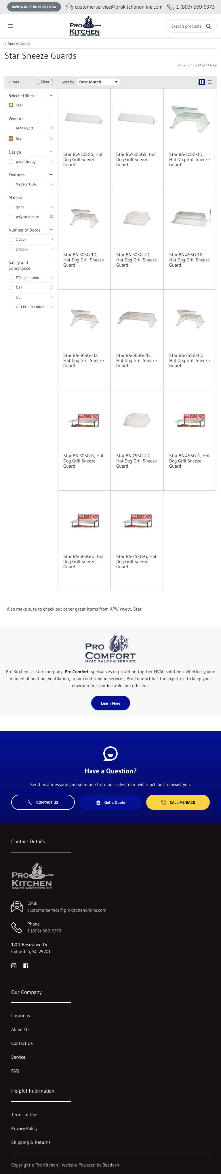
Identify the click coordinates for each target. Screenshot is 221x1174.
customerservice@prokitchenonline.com (66, 910)
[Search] (191, 26)
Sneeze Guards (19, 44)
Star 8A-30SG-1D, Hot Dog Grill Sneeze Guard (83, 259)
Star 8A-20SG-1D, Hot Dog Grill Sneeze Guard (189, 159)
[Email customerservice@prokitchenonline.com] (114, 7)
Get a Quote (110, 802)
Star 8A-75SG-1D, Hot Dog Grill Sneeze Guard (189, 360)
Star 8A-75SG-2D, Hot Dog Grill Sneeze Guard (136, 461)
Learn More (110, 703)
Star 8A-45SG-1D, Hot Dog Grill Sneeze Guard (189, 259)
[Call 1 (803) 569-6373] (191, 7)
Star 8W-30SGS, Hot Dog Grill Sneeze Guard (83, 159)
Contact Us (43, 802)
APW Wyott (24, 128)
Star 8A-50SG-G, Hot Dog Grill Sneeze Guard (83, 561)
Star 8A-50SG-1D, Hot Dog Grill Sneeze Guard (83, 360)
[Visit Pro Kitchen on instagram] (13, 965)
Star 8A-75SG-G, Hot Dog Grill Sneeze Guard (136, 561)
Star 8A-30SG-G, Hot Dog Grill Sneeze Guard (83, 461)
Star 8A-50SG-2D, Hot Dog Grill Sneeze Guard (136, 360)
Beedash (110, 1165)
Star (19, 138)
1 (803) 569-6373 (44, 931)
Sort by (68, 82)
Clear (45, 81)
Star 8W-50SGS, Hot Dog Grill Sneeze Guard (136, 159)
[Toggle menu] (10, 26)
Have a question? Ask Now (34, 7)
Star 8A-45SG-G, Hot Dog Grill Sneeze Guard (189, 461)
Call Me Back (178, 802)
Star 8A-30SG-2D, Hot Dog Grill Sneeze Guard (136, 259)
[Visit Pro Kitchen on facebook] (25, 965)
